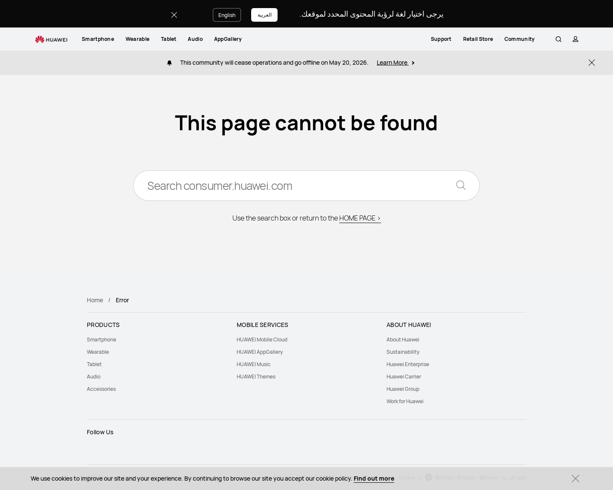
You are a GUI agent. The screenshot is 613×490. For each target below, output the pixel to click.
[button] (557, 39)
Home (95, 300)
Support (448, 39)
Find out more (374, 478)
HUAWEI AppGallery (260, 351)
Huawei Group (403, 389)
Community (527, 39)
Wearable (137, 39)
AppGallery (228, 39)
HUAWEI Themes (256, 376)
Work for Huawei (405, 401)
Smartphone (98, 39)
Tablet (169, 39)
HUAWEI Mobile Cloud (262, 339)
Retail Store (485, 39)
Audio (195, 39)
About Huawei (403, 339)
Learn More (395, 62)
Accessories (101, 389)
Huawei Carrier (404, 376)
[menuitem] (98, 39)
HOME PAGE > (360, 218)
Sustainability (403, 351)
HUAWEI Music (254, 364)
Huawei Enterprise (408, 364)
